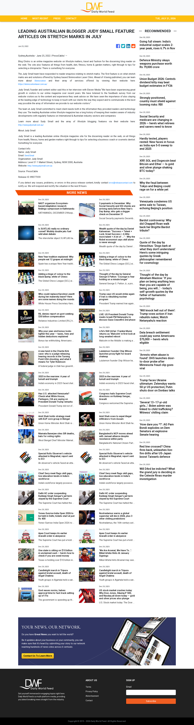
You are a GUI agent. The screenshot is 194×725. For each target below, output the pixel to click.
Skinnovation (40, 80)
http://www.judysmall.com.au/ (32, 125)
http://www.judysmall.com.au (42, 165)
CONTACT (71, 18)
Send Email (30, 155)
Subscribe (151, 701)
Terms (89, 686)
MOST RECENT (40, 18)
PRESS (57, 18)
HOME (24, 18)
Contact (89, 700)
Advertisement (93, 696)
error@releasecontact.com (120, 182)
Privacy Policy (93, 691)
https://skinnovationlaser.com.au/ (34, 84)
